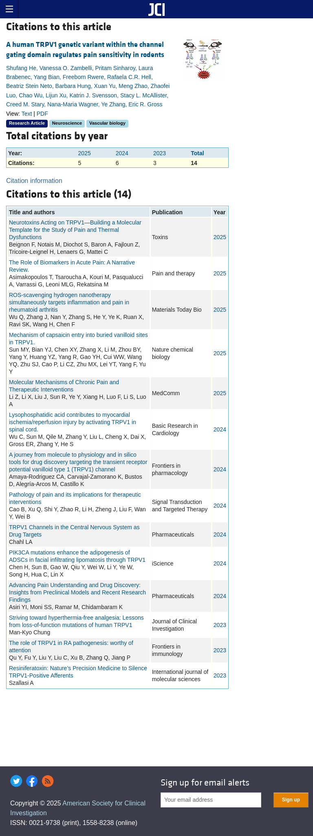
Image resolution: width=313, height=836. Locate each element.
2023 (159, 153)
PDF (42, 113)
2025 (84, 153)
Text (27, 113)
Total (197, 153)
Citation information (34, 180)
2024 (122, 153)
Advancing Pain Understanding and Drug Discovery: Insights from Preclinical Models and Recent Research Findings (77, 592)
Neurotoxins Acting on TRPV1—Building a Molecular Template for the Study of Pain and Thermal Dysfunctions (75, 229)
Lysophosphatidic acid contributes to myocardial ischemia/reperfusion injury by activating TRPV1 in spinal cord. (72, 422)
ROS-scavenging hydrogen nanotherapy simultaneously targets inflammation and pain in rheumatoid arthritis (69, 302)
